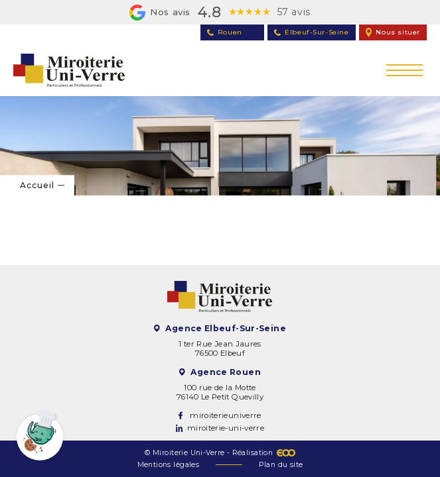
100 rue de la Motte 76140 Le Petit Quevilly (220, 392)
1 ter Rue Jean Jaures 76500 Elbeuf (220, 348)
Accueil (37, 185)
